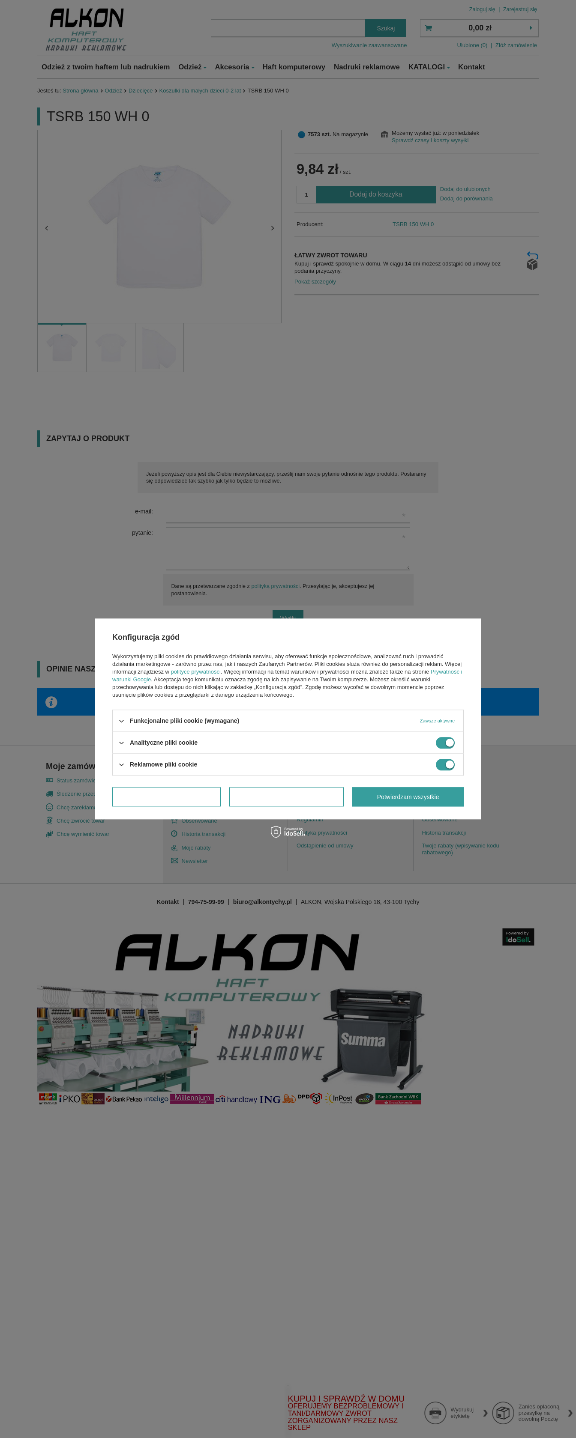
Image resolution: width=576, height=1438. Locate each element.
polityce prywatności (196, 671)
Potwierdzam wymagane (286, 797)
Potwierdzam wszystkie (408, 797)
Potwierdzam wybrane (166, 797)
